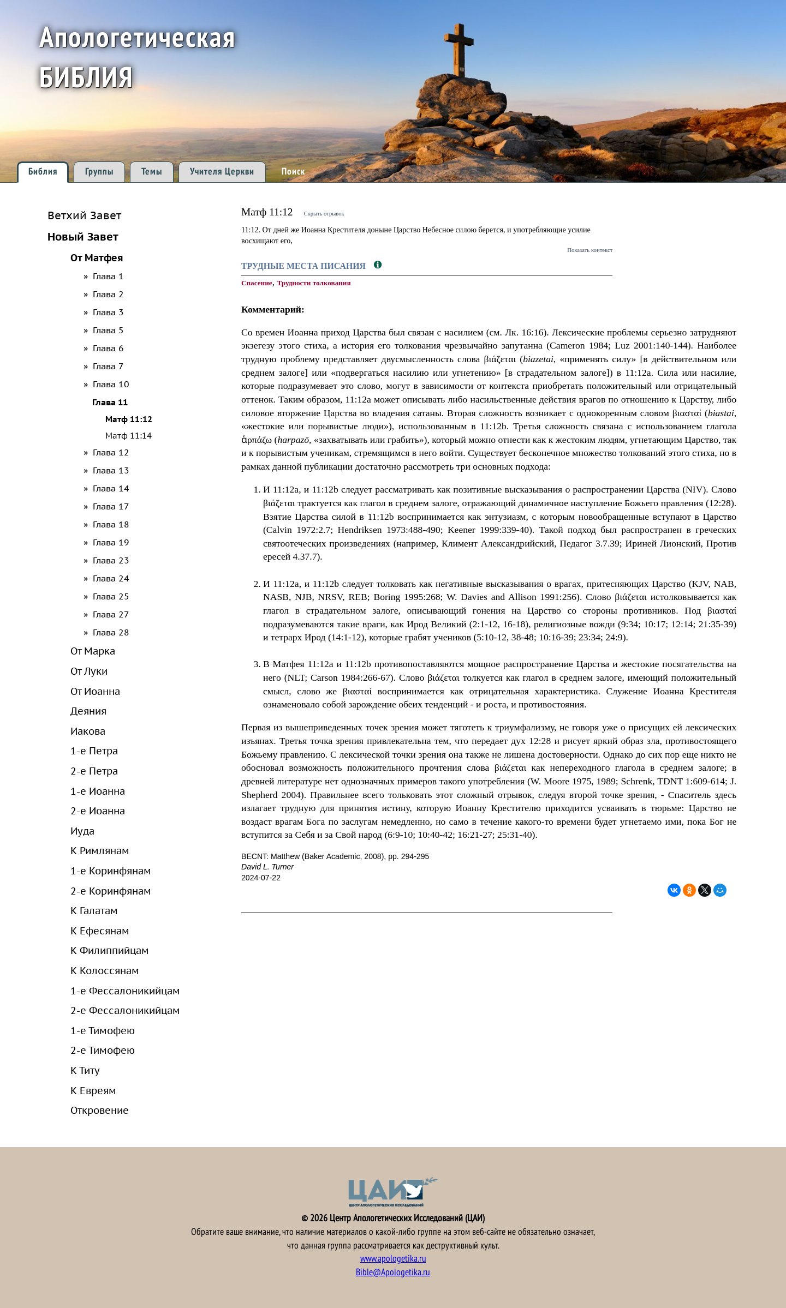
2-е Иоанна (97, 810)
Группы (99, 171)
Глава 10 (111, 384)
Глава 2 (108, 294)
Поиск (293, 171)
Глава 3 (108, 312)
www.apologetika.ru (393, 1258)
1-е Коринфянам (110, 870)
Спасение (256, 283)
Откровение (99, 1110)
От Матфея (96, 257)
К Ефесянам (99, 930)
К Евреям (93, 1090)
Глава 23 (111, 560)
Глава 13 (111, 470)
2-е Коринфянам (110, 890)
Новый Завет (82, 236)
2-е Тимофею (102, 1050)
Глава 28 (111, 632)
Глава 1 (108, 276)
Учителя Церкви (222, 171)
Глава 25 (111, 596)
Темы (151, 171)
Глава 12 (111, 452)
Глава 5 (108, 330)
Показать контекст (589, 250)
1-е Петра (94, 750)
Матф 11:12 (128, 419)
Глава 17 (111, 506)
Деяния (88, 710)
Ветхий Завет (84, 215)
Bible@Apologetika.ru (393, 1272)
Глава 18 (111, 524)
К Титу (85, 1070)
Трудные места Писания (304, 266)
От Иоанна (95, 691)
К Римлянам (99, 850)
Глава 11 (110, 402)
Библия (42, 171)
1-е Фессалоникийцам (125, 990)
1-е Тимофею (102, 1030)
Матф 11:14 (128, 435)
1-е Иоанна (97, 790)
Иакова (87, 730)
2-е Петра (94, 770)
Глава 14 (111, 488)
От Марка (92, 650)
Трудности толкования (313, 283)
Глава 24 (111, 578)
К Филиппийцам (109, 950)
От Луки (89, 670)
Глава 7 (108, 366)
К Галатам (94, 910)
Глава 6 (108, 348)
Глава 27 (111, 614)
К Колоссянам (104, 970)
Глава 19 (111, 542)
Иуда (82, 830)
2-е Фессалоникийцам (125, 1010)
